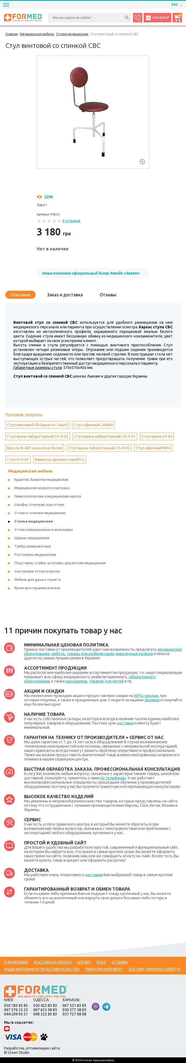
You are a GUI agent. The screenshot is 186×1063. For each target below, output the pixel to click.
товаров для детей (106, 681)
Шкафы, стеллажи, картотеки (39, 504)
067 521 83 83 (74, 1005)
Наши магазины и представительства (42, 969)
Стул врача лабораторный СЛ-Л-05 (99, 448)
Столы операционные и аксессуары (43, 529)
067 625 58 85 (45, 1010)
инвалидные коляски (134, 654)
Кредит (84, 962)
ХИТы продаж (146, 696)
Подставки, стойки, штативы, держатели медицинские (60, 563)
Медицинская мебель (30, 471)
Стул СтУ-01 (18, 459)
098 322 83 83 (45, 1014)
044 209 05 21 (16, 1014)
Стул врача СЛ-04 (157, 436)
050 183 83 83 (16, 1005)
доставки (125, 723)
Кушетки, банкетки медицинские (41, 479)
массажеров (76, 681)
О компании (16, 962)
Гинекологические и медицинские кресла (47, 496)
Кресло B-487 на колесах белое (34, 448)
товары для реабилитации (90, 654)
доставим (94, 875)
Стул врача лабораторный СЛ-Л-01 (105, 436)
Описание (20, 294)
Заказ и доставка (65, 294)
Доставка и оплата (53, 962)
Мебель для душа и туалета (37, 579)
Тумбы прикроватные (32, 546)
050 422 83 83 (45, 1005)
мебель (58, 654)
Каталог (157, 18)
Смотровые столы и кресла (37, 571)
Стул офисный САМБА (93, 425)
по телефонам (113, 778)
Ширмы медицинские (32, 538)
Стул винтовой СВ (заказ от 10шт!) (37, 425)
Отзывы (108, 294)
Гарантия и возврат (104, 969)
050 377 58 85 (74, 1010)
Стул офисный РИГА (153, 448)
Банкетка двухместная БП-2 (59, 459)
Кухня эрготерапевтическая (37, 588)
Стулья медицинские (33, 521)
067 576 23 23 (16, 1010)
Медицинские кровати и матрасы (42, 488)
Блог (101, 962)
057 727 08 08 (74, 1014)
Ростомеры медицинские (35, 554)
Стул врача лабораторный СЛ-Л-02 (37, 436)
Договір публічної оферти (154, 969)
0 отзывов (71, 221)
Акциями (152, 700)
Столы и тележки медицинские (40, 513)
